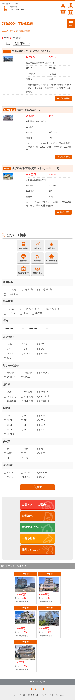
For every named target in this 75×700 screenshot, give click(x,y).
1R (7, 415)
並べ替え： (7, 43)
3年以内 (26, 391)
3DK (41, 425)
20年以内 (44, 396)
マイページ (63, 5)
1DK (41, 415)
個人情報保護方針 (30, 695)
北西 (41, 453)
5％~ (25, 344)
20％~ (8, 358)
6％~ (41, 344)
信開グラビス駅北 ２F (29, 109)
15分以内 (43, 372)
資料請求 (70, 13)
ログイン (70, 5)
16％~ (42, 353)
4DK (41, 429)
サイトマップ (15, 695)
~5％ (8, 344)
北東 (24, 458)
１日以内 (10, 289)
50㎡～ (25, 472)
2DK (41, 420)
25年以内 (10, 401)
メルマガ (63, 13)
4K (24, 429)
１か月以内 (11, 294)
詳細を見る (63, 98)
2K (24, 420)
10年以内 (10, 396)
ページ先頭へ (38, 681)
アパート (10, 313)
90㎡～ (42, 477)
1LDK (8, 420)
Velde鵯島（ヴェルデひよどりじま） (31, 51)
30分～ (25, 377)
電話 (5, 8)
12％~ (25, 353)
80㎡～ (25, 477)
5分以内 (9, 372)
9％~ (41, 349)
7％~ (8, 349)
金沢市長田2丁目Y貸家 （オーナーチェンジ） (36, 168)
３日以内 (27, 289)
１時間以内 (45, 289)
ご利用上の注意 (47, 695)
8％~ (25, 349)
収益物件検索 (24, 31)
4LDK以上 (10, 434)
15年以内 (27, 396)
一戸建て (10, 308)
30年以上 (44, 401)
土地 (24, 313)
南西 (8, 453)
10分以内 (26, 372)
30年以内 (27, 401)
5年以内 (43, 391)
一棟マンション (29, 308)
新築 (8, 391)
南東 (24, 448)
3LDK (8, 429)
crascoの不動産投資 (9, 31)
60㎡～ (42, 472)
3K (24, 425)
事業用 (37, 313)
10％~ (8, 353)
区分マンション (52, 308)
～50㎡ (8, 472)
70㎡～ (8, 477)
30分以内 (10, 377)
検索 (37, 487)
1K (24, 415)
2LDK (8, 425)
